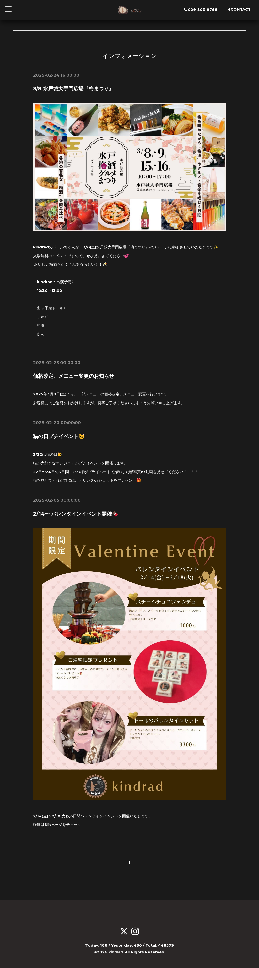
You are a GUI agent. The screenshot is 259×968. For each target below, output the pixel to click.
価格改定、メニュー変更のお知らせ (73, 376)
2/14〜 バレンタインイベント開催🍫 (75, 514)
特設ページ (54, 824)
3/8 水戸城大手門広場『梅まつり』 (73, 89)
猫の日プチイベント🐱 (59, 436)
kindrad (116, 952)
